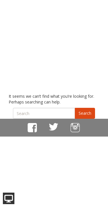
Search (85, 113)
